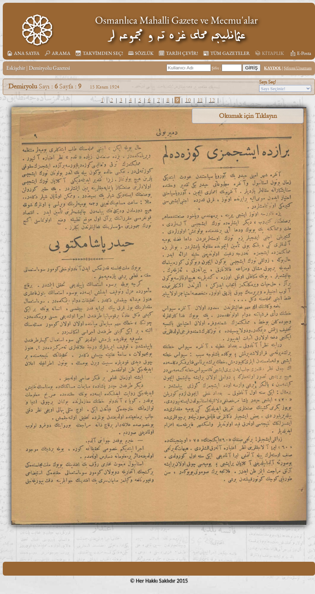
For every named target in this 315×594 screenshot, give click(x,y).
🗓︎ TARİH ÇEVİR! (178, 53)
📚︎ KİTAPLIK (269, 53)
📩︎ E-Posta (300, 53)
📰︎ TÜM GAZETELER (226, 53)
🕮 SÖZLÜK (141, 53)
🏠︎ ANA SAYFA (23, 53)
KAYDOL (272, 68)
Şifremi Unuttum (298, 68)
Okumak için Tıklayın (248, 116)
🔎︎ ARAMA (57, 53)
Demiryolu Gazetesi (49, 67)
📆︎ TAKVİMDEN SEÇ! (99, 53)
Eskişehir (15, 67)
